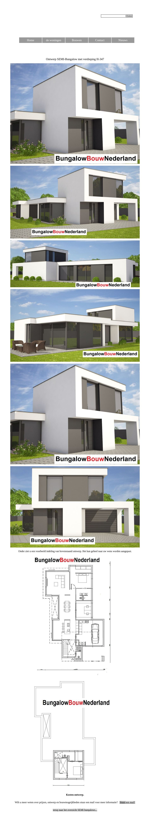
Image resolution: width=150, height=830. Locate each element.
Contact (99, 40)
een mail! (127, 802)
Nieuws (123, 40)
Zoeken (129, 16)
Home (30, 40)
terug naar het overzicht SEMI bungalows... (75, 810)
